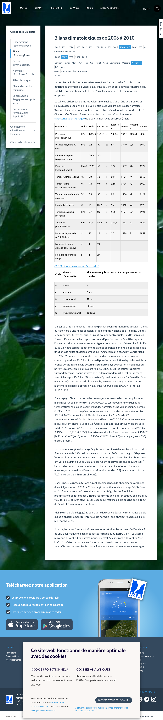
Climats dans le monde (22, 142)
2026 (57, 47)
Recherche (56, 8)
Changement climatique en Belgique (18, 130)
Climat (39, 8)
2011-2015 (113, 47)
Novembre (137, 63)
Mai (86, 63)
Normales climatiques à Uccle (23, 72)
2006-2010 (125, 47)
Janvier (58, 63)
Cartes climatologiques (21, 62)
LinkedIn (140, 666)
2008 (71, 57)
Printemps (66, 71)
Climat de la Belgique (22, 31)
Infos (89, 8)
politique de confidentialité (43, 710)
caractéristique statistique (69, 118)
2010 (84, 57)
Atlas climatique (21, 80)
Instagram (141, 663)
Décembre (60, 67)
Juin (92, 63)
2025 (64, 47)
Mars (74, 63)
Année (57, 75)
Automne (82, 71)
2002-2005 (137, 47)
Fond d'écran (161, 28)
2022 (84, 47)
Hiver (57, 71)
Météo (24, 8)
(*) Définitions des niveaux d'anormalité (76, 266)
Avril (81, 63)
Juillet (98, 63)
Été (75, 71)
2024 (71, 47)
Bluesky (139, 670)
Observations (12, 656)
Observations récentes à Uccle (22, 43)
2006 (57, 57)
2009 (77, 57)
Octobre (126, 63)
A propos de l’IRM (109, 8)
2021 (91, 47)
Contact (141, 647)
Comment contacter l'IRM (145, 658)
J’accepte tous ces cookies (114, 700)
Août (105, 63)
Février (67, 63)
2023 (77, 47)
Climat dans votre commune (22, 88)
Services (74, 8)
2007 (64, 57)
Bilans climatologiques (21, 53)
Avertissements (13, 659)
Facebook (140, 652)
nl (144, 8)
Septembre (115, 63)
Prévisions (11, 652)
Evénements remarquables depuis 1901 (20, 112)
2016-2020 (101, 47)
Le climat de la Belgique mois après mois (23, 99)
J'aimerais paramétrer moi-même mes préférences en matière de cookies (101, 709)
